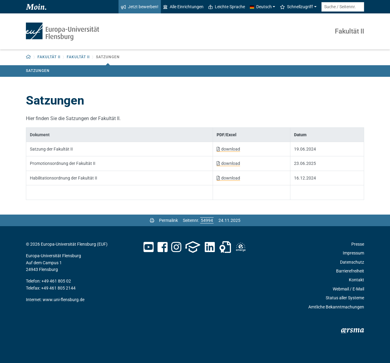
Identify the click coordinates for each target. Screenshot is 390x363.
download (230, 149)
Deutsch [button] (261, 6)
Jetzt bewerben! (139, 6)
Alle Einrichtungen (183, 6)
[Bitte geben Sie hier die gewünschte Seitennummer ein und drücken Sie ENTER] (207, 220)
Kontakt (356, 279)
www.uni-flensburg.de (63, 299)
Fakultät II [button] (48, 57)
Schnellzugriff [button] (296, 6)
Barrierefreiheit (350, 271)
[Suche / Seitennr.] (342, 7)
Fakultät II (349, 31)
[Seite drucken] (152, 220)
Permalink (168, 220)
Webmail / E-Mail (348, 288)
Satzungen (38, 71)
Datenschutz (352, 262)
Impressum (353, 253)
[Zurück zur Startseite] (28, 57)
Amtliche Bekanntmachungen (336, 306)
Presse (357, 244)
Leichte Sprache (226, 6)
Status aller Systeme (345, 297)
